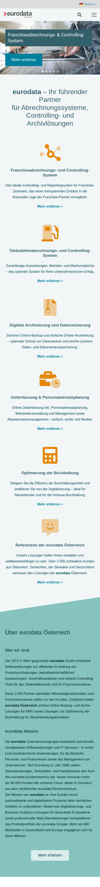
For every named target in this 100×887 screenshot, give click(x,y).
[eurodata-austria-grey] (17, 15)
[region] (50, 48)
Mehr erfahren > (50, 582)
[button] (88, 4)
